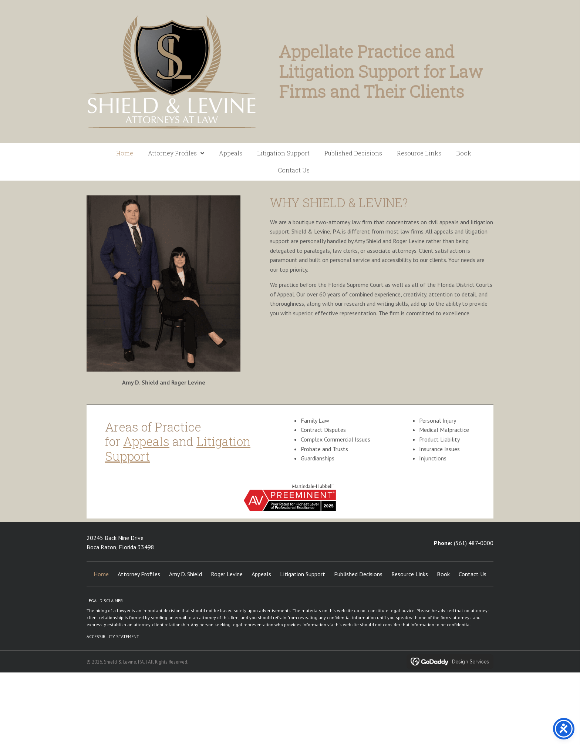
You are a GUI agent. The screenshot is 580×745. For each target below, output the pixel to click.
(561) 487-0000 (473, 543)
